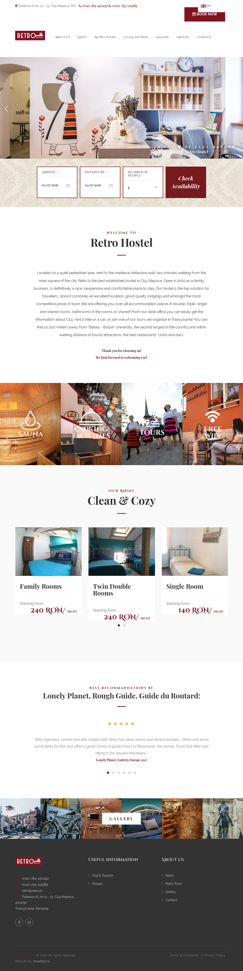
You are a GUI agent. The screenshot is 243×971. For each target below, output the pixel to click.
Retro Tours (105, 37)
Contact (204, 37)
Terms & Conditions (184, 955)
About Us (62, 37)
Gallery (162, 37)
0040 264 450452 (93, 6)
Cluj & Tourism (135, 37)
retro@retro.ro (32, 890)
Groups (183, 37)
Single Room (184, 586)
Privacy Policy (215, 955)
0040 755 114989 (123, 6)
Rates (82, 37)
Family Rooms (41, 586)
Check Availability (186, 182)
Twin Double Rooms (112, 589)
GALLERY (121, 818)
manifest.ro (41, 961)
